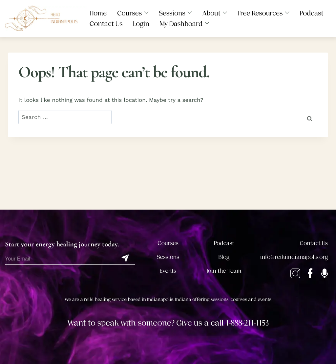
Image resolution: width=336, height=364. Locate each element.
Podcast (224, 243)
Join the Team (224, 271)
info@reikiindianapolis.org (294, 257)
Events (168, 271)
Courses (168, 243)
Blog (224, 257)
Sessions (168, 257)
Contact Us (314, 243)
